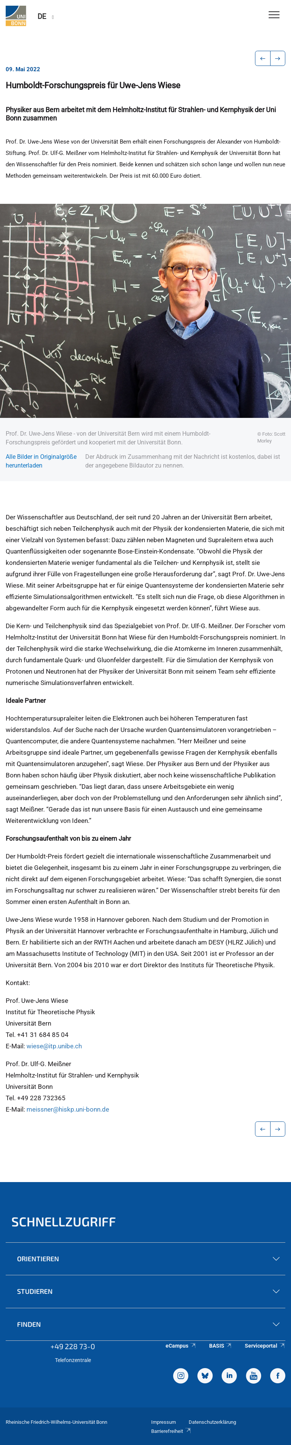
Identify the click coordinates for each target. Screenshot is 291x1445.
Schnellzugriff (63, 1221)
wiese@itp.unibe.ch (54, 1046)
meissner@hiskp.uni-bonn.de (68, 1109)
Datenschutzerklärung (212, 1422)
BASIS (220, 1346)
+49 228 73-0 (72, 1346)
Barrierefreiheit (171, 1431)
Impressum (163, 1422)
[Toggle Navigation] (274, 15)
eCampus (181, 1346)
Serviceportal (265, 1346)
